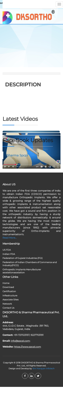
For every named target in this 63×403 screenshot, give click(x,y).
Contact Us (8, 307)
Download (8, 287)
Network (7, 303)
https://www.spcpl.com (27, 346)
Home (6, 283)
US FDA (7, 249)
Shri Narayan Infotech (43, 368)
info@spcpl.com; (20, 340)
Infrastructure (10, 295)
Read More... (10, 237)
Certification (9, 291)
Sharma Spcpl (17, 155)
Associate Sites (10, 299)
